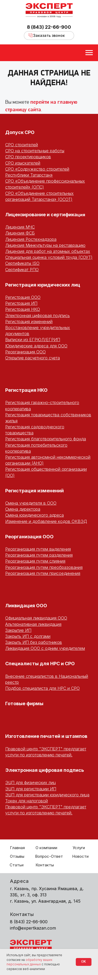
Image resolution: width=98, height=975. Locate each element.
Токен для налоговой (26, 800)
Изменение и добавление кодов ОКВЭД (46, 521)
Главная (17, 847)
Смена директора (22, 509)
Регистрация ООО (23, 297)
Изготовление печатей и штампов (46, 736)
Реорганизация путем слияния (35, 561)
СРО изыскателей (22, 163)
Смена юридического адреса (34, 515)
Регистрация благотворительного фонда (45, 438)
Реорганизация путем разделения (39, 555)
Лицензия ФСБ (20, 233)
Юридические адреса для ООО (36, 345)
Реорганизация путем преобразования (44, 567)
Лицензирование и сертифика (41, 214)
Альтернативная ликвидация (33, 624)
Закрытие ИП (18, 630)
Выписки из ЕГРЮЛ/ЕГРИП (32, 339)
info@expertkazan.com (33, 928)
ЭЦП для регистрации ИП (30, 788)
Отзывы (17, 856)
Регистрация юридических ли (41, 285)
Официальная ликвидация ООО (36, 618)
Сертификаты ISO (22, 263)
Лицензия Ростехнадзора (30, 239)
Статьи (17, 864)
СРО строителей (21, 144)
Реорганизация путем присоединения (42, 573)
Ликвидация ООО (26, 605)
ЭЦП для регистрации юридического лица (47, 794)
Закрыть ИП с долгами (27, 636)
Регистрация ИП (21, 303)
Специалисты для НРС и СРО (40, 663)
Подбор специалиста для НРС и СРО (42, 688)
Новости (80, 856)
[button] (49, 35)
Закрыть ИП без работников (33, 642)
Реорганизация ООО (25, 351)
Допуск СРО (19, 132)
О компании (46, 847)
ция (81, 214)
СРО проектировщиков (28, 156)
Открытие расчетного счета (32, 357)
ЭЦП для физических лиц (30, 782)
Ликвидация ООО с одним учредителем (45, 648)
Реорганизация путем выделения (38, 549)
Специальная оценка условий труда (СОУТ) (49, 257)
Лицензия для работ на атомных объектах (47, 251)
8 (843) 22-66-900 (49, 27)
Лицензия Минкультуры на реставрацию (45, 245)
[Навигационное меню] (89, 52)
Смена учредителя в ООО (30, 503)
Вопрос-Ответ (49, 856)
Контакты (45, 864)
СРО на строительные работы (34, 150)
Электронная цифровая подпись (37, 315)
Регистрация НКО (22, 309)
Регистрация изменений (29, 321)
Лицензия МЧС (20, 227)
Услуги (79, 847)
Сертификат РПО (22, 269)
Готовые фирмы (24, 703)
